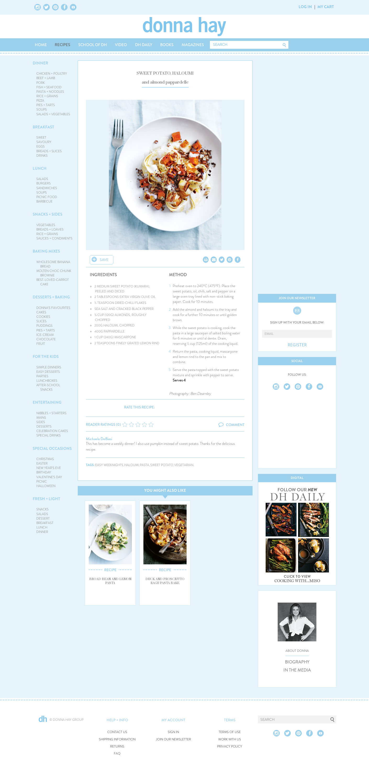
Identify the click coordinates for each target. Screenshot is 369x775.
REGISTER (297, 345)
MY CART (325, 7)
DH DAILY (143, 45)
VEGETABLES (45, 225)
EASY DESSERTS (48, 371)
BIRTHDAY (43, 472)
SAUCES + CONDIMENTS (54, 238)
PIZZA (40, 100)
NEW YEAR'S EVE (48, 468)
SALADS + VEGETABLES (53, 114)
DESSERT (43, 518)
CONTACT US (117, 732)
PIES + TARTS (45, 105)
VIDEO (121, 45)
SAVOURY (43, 142)
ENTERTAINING (47, 402)
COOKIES (43, 316)
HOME (41, 45)
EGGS (40, 146)
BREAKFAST (43, 127)
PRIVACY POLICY (229, 746)
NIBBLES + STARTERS (51, 413)
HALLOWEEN (45, 486)
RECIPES (62, 45)
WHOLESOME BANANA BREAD (53, 264)
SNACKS (42, 509)
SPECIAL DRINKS (48, 435)
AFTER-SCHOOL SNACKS (48, 387)
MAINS (41, 417)
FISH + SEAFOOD (49, 87)
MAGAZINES (193, 45)
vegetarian (183, 465)
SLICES (41, 321)
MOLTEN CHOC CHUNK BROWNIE (53, 273)
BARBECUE (44, 201)
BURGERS (43, 183)
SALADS (42, 179)
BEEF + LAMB (45, 78)
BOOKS (167, 45)
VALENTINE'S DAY (49, 477)
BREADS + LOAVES (50, 229)
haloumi (131, 465)
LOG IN (305, 7)
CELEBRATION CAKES (52, 431)
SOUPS (41, 109)
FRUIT (40, 343)
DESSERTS (44, 426)
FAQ (117, 753)
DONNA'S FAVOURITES (53, 307)
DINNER (40, 63)
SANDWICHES (46, 188)
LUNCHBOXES (46, 380)
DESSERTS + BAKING (51, 297)
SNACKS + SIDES (47, 214)
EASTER (42, 463)
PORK (40, 82)
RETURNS (117, 746)
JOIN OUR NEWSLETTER (173, 739)
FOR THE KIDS (46, 356)
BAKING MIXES (46, 251)
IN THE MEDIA (297, 670)
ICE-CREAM (45, 334)
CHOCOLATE (46, 339)
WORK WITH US (229, 739)
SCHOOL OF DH (92, 45)
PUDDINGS (44, 325)
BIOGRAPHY (297, 662)
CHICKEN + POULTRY (51, 73)
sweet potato (161, 465)
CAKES (41, 312)
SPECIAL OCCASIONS (52, 448)
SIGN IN (173, 732)
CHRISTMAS (45, 459)
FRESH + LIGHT (46, 499)
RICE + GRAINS (47, 96)
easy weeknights (109, 465)
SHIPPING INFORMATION (117, 739)
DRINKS (42, 155)
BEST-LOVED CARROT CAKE (52, 282)
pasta (144, 465)
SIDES (40, 422)
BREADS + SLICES (49, 151)
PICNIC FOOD (46, 197)
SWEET (41, 137)
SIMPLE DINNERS (48, 367)
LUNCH (40, 168)
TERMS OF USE (230, 732)
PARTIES (42, 376)
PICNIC (41, 481)
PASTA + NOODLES (50, 91)
